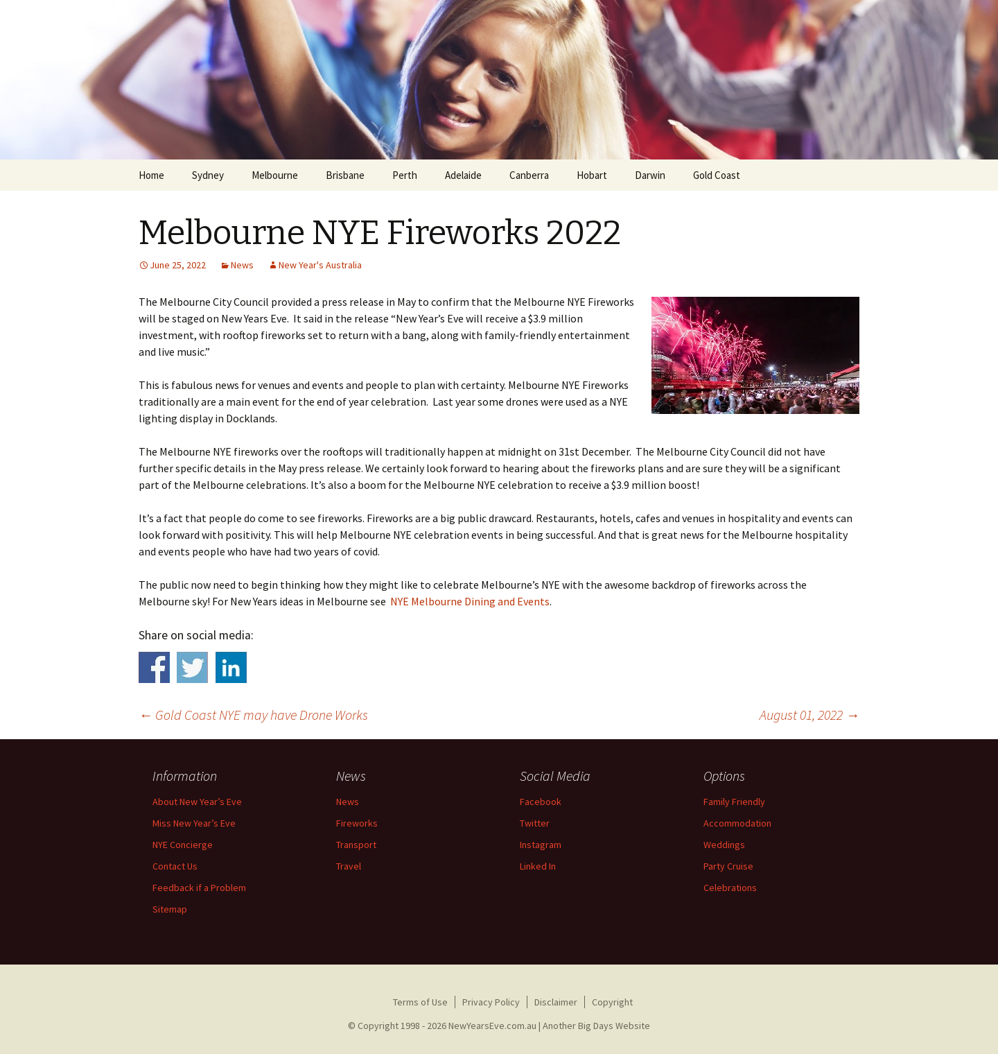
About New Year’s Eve (197, 801)
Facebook (540, 801)
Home (151, 175)
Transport (356, 844)
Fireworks (357, 823)
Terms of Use (420, 1002)
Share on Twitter (192, 667)
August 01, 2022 (809, 714)
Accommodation (737, 823)
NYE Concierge (182, 844)
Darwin (650, 175)
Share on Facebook (154, 667)
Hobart (592, 175)
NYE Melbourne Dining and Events (470, 601)
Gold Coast (716, 175)
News (347, 801)
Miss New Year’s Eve (194, 823)
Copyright (612, 1002)
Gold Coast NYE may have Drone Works (253, 714)
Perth (404, 175)
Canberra (529, 175)
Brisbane (345, 175)
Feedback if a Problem (199, 887)
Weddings (724, 844)
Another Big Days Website (596, 1025)
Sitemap (169, 909)
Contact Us (175, 866)
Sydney (208, 175)
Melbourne (275, 175)
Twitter (535, 823)
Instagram (540, 844)
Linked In (538, 866)
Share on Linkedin (231, 667)
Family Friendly (734, 801)
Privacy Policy (491, 1002)
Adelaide (463, 175)
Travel (348, 866)
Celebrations (730, 887)
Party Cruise (728, 866)
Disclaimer (555, 1002)
